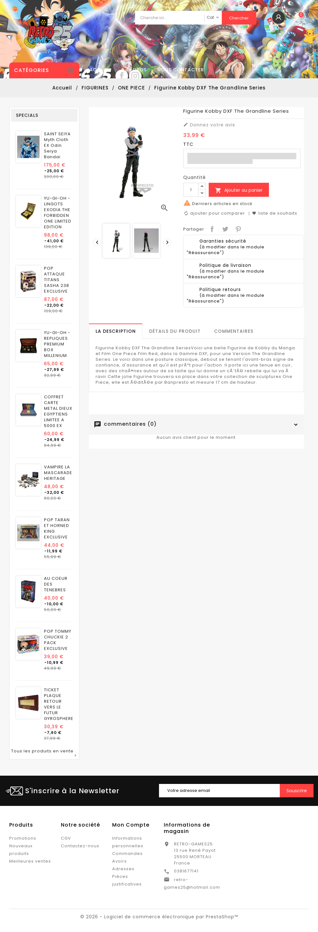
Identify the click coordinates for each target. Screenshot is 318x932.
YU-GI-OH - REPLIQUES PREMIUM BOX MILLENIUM (57, 344)
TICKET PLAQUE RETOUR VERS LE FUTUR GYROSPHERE (59, 704)
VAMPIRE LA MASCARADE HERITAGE (58, 472)
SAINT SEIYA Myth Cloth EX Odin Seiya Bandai (57, 145)
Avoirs (119, 861)
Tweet (224, 228)
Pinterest (237, 228)
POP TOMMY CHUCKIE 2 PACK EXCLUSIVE (57, 640)
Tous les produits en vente (44, 753)
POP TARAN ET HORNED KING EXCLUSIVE (57, 528)
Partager (211, 228)
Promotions (22, 838)
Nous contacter (180, 70)
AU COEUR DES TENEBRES (56, 584)
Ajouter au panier (239, 190)
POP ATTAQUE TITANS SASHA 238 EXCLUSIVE (56, 280)
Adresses (123, 869)
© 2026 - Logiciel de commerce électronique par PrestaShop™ (159, 917)
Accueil (100, 70)
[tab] (115, 331)
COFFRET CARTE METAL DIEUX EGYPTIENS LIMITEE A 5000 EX (58, 411)
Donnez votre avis (209, 125)
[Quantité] (191, 190)
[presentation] (96, 241)
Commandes (127, 853)
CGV (66, 838)
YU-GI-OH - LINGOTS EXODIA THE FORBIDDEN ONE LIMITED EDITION (57, 213)
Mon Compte (130, 825)
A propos (134, 70)
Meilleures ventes (30, 861)
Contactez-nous (80, 846)
